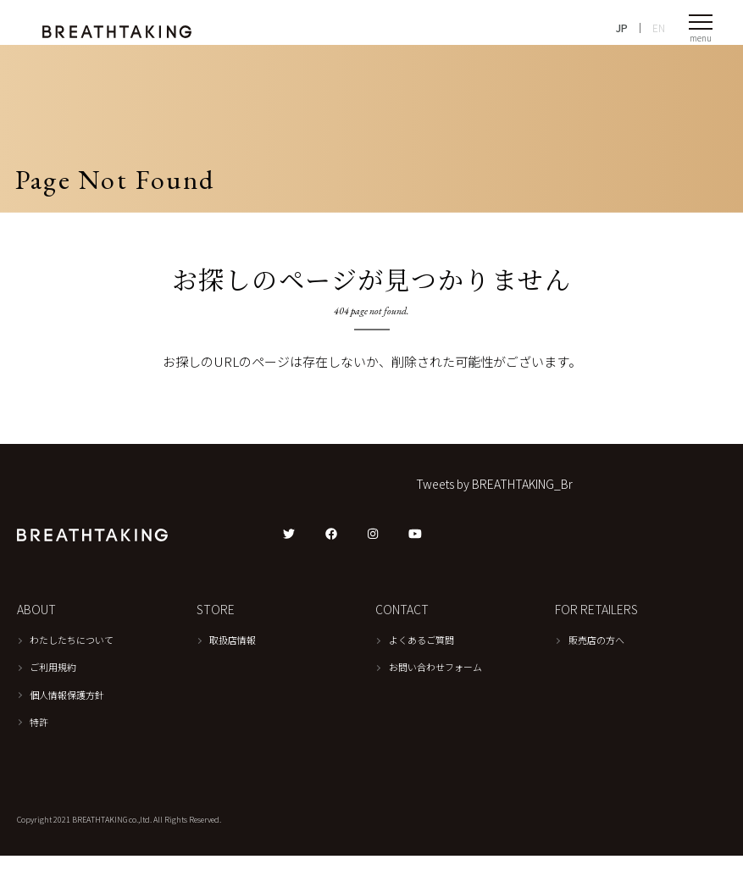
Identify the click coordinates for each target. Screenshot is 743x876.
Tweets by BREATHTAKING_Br (494, 504)
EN (658, 34)
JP (622, 34)
